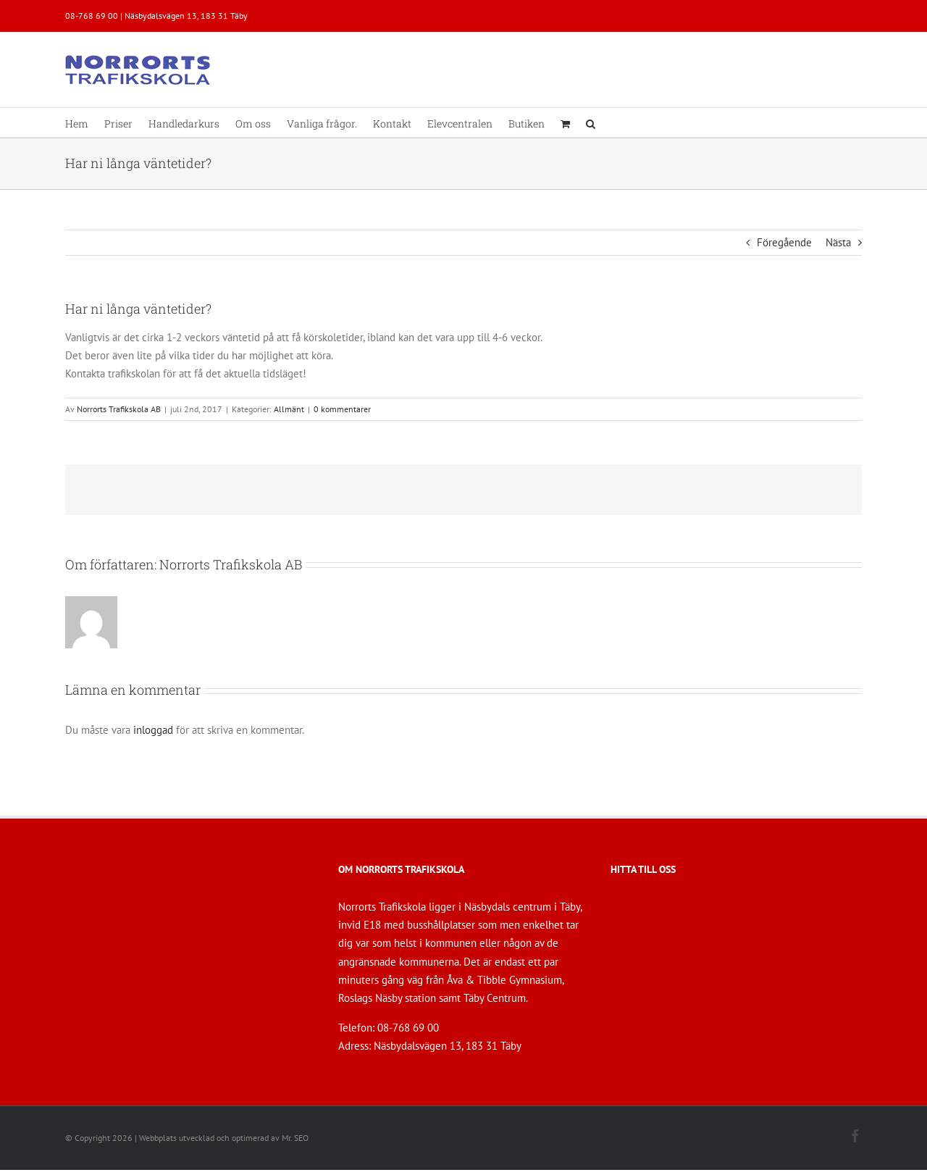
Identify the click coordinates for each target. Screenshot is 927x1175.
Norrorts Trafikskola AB (119, 408)
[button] (590, 122)
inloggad (153, 730)
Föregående (784, 242)
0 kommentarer (342, 408)
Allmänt (289, 408)
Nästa (838, 242)
